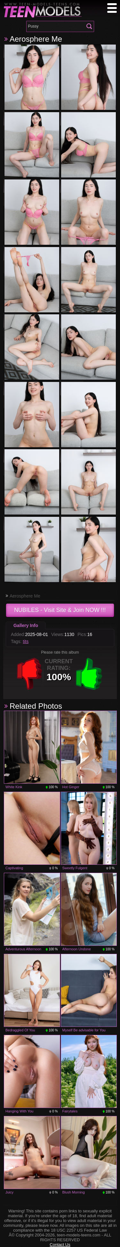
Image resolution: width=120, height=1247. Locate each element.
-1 (29, 674)
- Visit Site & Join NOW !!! (60, 610)
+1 (89, 674)
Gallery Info (25, 625)
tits (25, 641)
